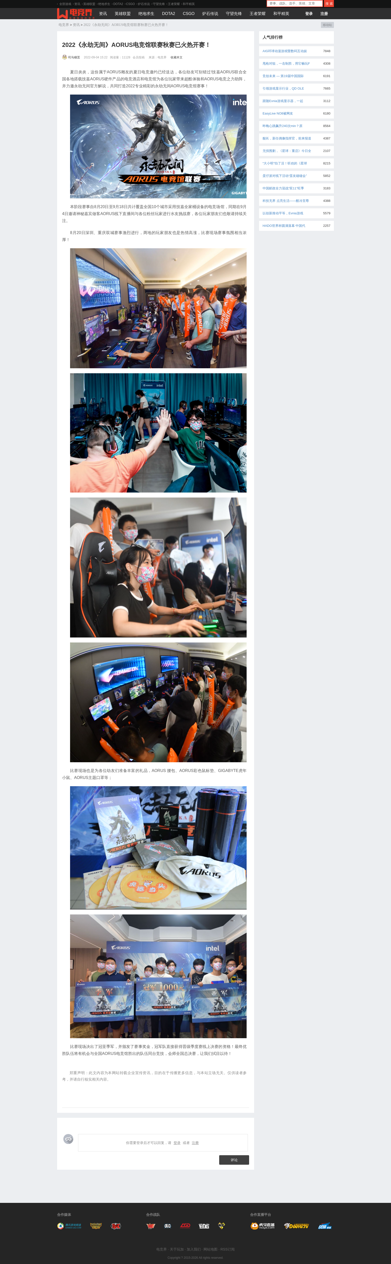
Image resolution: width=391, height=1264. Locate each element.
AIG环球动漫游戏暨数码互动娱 (285, 51)
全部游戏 (65, 4)
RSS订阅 (227, 1249)
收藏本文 (177, 57)
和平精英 (189, 4)
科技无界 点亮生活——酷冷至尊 (286, 201)
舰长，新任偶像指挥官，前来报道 (287, 138)
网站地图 (210, 1249)
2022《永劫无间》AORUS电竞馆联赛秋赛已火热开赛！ (126, 25)
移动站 (327, 25)
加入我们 (194, 1249)
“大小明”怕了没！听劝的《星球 (285, 163)
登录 (309, 13)
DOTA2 (118, 4)
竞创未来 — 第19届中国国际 (283, 76)
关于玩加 (177, 1249)
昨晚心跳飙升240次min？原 (282, 126)
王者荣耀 (174, 4)
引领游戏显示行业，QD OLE (283, 88)
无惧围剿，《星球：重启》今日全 (287, 151)
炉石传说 (144, 4)
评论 (234, 1160)
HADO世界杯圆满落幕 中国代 (284, 226)
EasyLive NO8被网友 (278, 113)
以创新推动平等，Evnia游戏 (283, 213)
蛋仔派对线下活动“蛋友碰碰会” (285, 176)
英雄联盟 (89, 4)
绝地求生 (104, 4)
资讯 (77, 4)
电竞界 (64, 25)
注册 (324, 13)
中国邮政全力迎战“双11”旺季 (283, 188)
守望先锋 (159, 4)
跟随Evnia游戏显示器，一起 (283, 101)
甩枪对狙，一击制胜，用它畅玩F (286, 63)
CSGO (130, 4)
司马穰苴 (71, 57)
